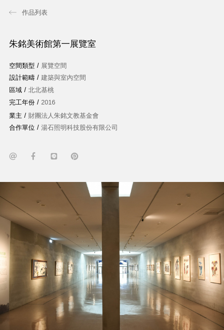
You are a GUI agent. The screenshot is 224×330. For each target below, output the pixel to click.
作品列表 (35, 12)
